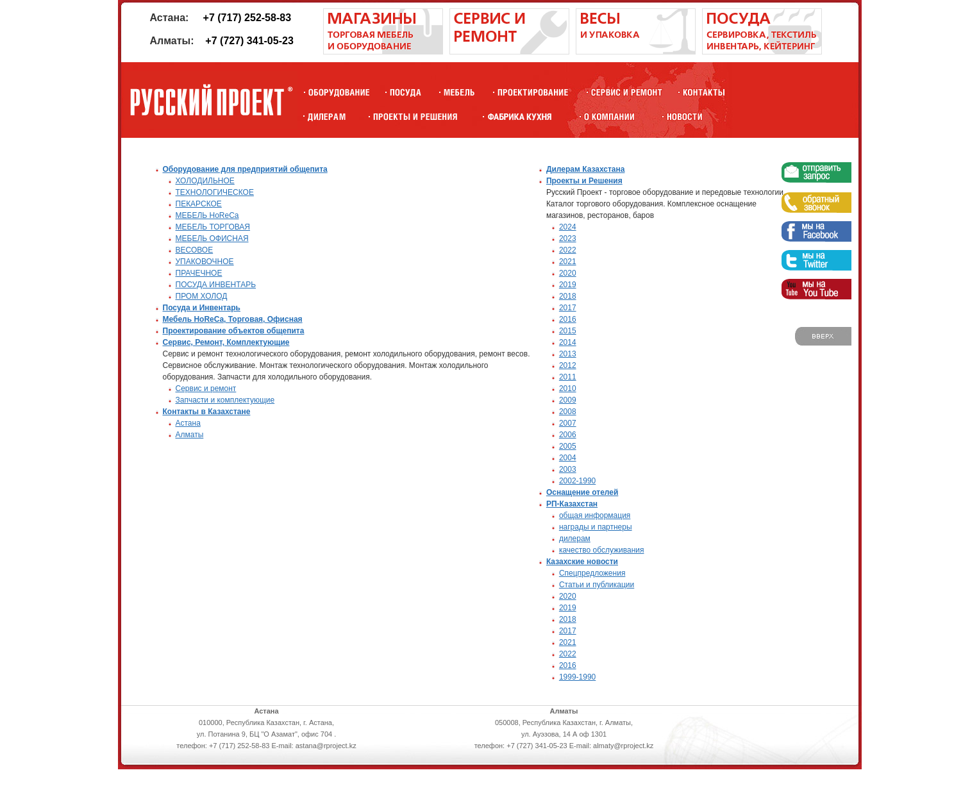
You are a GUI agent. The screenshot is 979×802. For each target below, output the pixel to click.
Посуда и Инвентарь (201, 307)
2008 (567, 411)
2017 (567, 307)
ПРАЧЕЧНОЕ (199, 273)
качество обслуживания (601, 550)
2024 (567, 226)
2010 (567, 388)
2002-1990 (577, 480)
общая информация (594, 515)
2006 (567, 434)
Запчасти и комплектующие (225, 400)
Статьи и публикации (596, 584)
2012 (567, 365)
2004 (567, 457)
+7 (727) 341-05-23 (249, 40)
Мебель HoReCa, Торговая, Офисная (233, 319)
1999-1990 (577, 677)
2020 (567, 273)
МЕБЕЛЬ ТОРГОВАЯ (213, 226)
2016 (567, 319)
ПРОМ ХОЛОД (202, 296)
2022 (567, 250)
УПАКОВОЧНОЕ (205, 261)
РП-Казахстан (572, 503)
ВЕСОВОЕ (194, 250)
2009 (567, 400)
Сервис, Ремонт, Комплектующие (226, 342)
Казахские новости (582, 561)
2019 (567, 284)
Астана (188, 423)
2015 (567, 330)
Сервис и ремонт (206, 388)
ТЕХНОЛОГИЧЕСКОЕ (215, 192)
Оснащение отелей (582, 492)
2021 (567, 261)
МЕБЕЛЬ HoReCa (207, 215)
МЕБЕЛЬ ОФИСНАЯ (212, 238)
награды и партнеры (595, 526)
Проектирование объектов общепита (234, 330)
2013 (567, 353)
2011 (567, 376)
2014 (567, 342)
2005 (567, 446)
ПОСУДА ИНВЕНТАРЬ (216, 284)
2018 (567, 296)
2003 (567, 469)
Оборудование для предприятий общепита (245, 169)
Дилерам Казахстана (585, 169)
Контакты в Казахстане (207, 411)
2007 (567, 423)
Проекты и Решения (584, 180)
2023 (567, 238)
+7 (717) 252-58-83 (247, 17)
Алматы (190, 434)
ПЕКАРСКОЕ (199, 203)
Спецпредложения (592, 573)
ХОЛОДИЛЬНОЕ (205, 180)
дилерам (574, 538)
